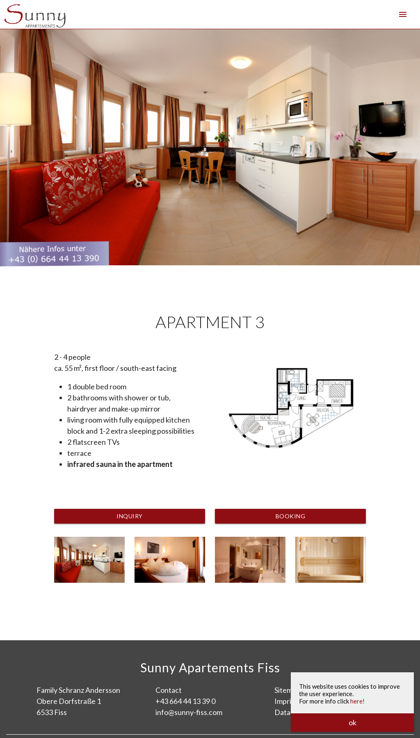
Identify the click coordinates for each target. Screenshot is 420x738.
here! (357, 701)
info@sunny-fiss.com (188, 712)
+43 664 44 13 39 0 (185, 701)
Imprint (286, 701)
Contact (168, 689)
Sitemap (287, 689)
